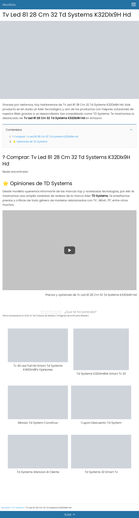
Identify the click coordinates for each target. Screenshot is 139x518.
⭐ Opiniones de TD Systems (30, 141)
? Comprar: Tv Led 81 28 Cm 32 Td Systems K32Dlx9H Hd (45, 136)
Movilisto (9, 4)
